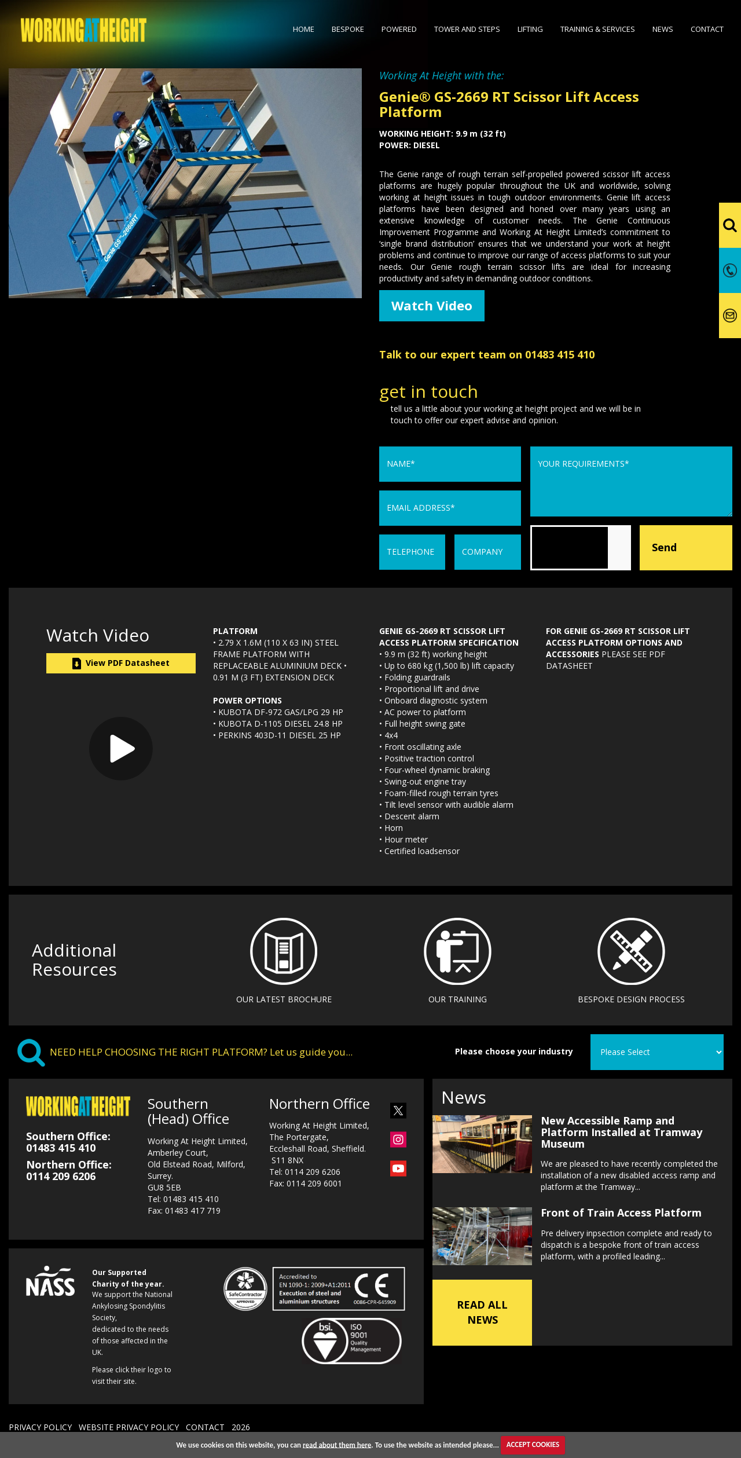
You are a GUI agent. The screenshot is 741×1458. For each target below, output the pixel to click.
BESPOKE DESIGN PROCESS (631, 1000)
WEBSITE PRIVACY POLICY (129, 1428)
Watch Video (434, 306)
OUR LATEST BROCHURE (284, 1000)
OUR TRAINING (457, 1000)
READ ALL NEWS (482, 1310)
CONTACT (205, 1428)
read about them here (337, 1444)
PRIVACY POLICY (40, 1428)
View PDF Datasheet (121, 664)
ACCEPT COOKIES (533, 1444)
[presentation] (618, 549)
